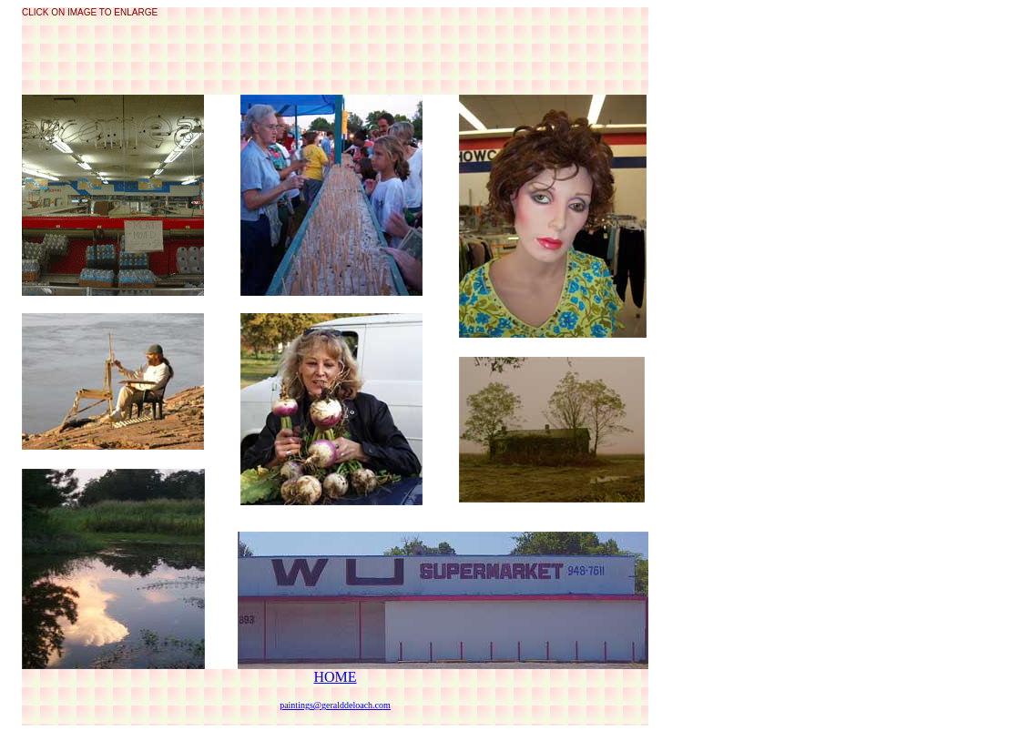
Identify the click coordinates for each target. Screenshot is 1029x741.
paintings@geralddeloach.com (335, 705)
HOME (334, 677)
